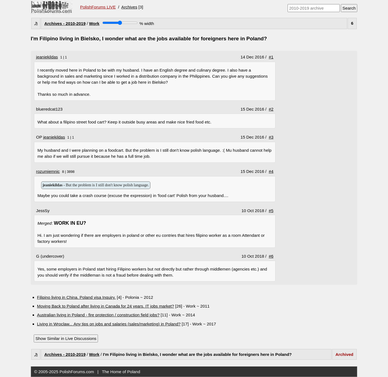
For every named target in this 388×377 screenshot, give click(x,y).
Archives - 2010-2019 (65, 23)
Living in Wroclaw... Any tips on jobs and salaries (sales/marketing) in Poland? (109, 324)
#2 (271, 109)
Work (94, 23)
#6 (271, 256)
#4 (271, 171)
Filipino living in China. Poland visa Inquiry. (76, 297)
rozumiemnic (48, 171)
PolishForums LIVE (98, 7)
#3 (271, 137)
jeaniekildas (47, 57)
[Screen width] (120, 23)
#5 (271, 210)
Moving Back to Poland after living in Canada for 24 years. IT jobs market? (105, 306)
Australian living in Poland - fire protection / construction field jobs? (98, 315)
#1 (271, 57)
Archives (129, 7)
